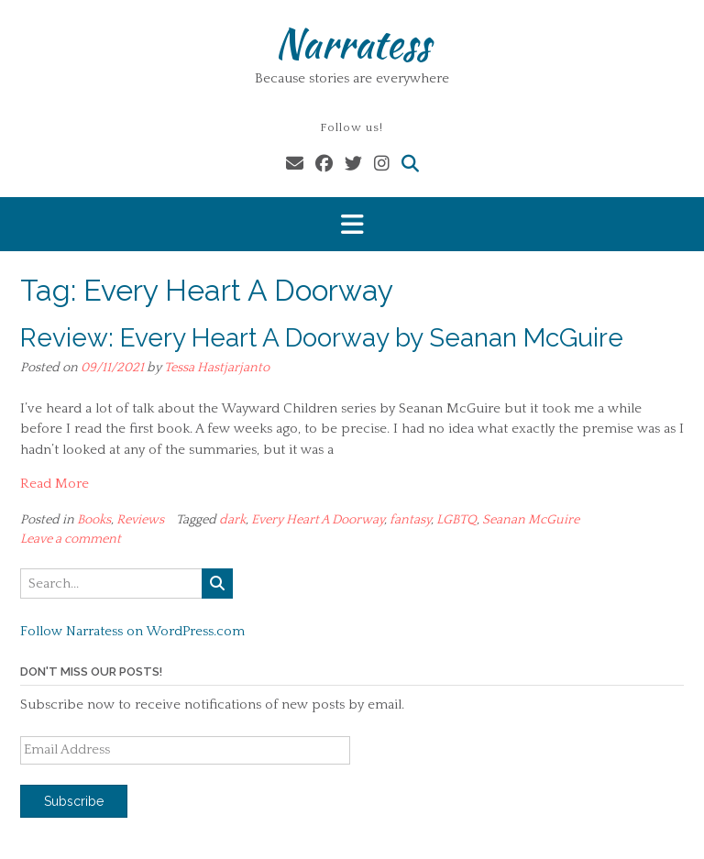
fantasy (410, 519)
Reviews (140, 519)
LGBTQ (456, 519)
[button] (352, 224)
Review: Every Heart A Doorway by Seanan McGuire (321, 338)
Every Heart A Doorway (317, 519)
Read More (54, 483)
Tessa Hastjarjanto (217, 367)
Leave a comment (70, 539)
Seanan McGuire (530, 519)
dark (232, 519)
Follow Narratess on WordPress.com (132, 631)
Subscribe (74, 801)
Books (94, 519)
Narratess (352, 43)
